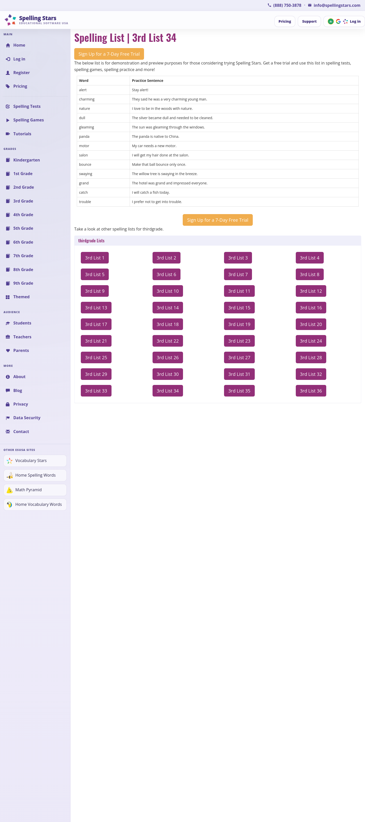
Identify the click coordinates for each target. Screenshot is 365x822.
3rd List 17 (96, 324)
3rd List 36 (311, 391)
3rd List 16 (311, 308)
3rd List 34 (168, 391)
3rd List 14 (168, 308)
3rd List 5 (94, 274)
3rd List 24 (311, 341)
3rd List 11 (239, 291)
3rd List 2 (166, 258)
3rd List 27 (239, 357)
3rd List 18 (168, 324)
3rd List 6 (166, 274)
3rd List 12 (311, 291)
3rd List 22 (168, 341)
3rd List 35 (239, 391)
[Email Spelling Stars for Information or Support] (334, 5)
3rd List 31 (239, 374)
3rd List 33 (96, 391)
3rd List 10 (168, 291)
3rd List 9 (94, 291)
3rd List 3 (238, 258)
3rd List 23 (239, 341)
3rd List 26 (168, 357)
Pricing (285, 21)
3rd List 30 (168, 374)
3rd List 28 (311, 357)
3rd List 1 (94, 258)
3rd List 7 (238, 274)
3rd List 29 (96, 374)
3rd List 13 (96, 308)
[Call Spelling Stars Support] (285, 5)
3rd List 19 (239, 324)
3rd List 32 (311, 374)
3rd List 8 (309, 274)
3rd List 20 (311, 324)
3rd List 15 (239, 308)
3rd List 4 (309, 258)
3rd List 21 (96, 341)
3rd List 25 (96, 357)
